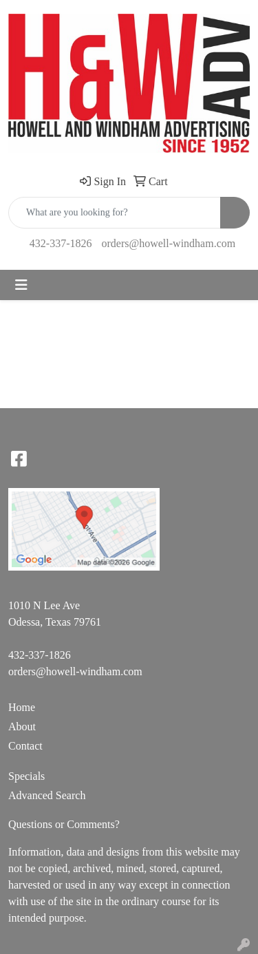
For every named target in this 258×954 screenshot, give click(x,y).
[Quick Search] (114, 213)
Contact (25, 746)
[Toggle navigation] (21, 285)
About (22, 726)
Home (21, 707)
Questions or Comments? (64, 824)
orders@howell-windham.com (168, 243)
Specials (26, 776)
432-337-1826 (61, 243)
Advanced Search (46, 795)
